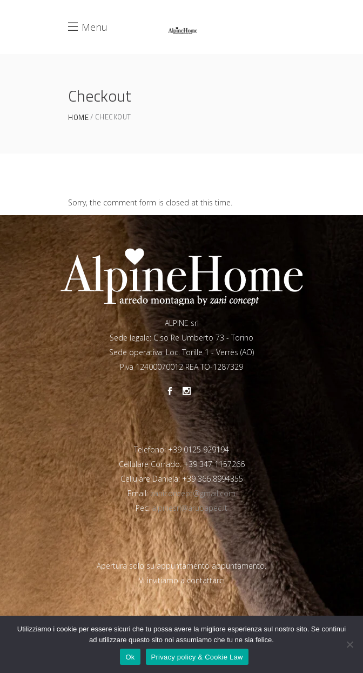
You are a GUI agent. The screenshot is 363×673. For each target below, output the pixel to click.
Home (78, 117)
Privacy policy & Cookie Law (197, 657)
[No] (349, 644)
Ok (130, 657)
